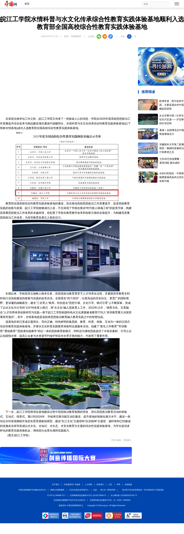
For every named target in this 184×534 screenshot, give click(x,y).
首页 (27, 3)
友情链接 (128, 484)
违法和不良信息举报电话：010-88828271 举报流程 (143, 490)
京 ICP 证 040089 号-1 (56, 495)
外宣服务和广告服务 (72, 484)
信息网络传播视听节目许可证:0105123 (69, 500)
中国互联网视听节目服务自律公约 (32, 490)
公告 (110, 484)
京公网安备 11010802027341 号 (124, 495)
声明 (118, 484)
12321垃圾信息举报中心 (79, 490)
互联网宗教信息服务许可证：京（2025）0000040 (110, 500)
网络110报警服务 (57, 490)
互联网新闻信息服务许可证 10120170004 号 (88, 495)
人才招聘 (88, 484)
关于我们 (55, 484)
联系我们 (100, 484)
